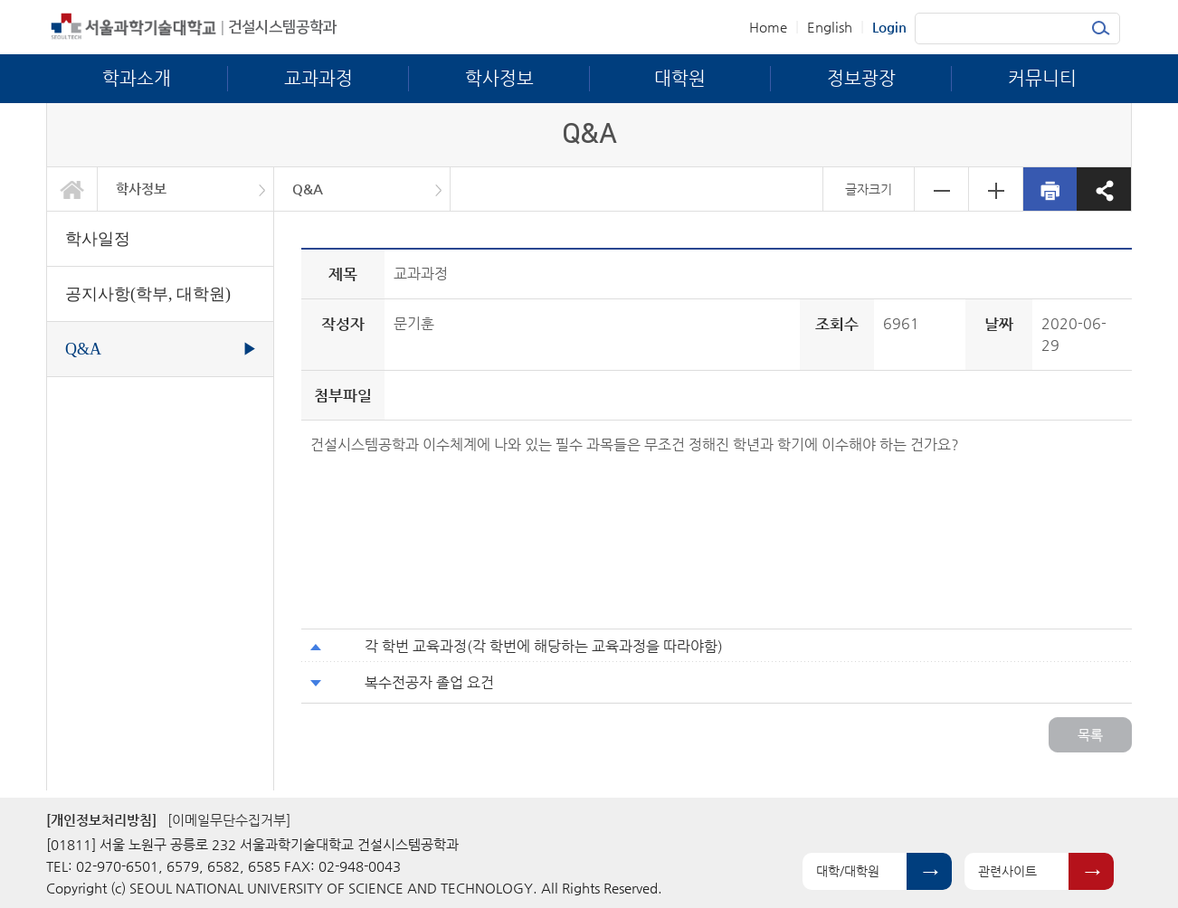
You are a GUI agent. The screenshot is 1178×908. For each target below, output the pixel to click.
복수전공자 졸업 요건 (429, 682)
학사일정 (97, 239)
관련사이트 (1007, 871)
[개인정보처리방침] (101, 820)
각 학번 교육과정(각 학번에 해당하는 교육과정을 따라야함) (544, 646)
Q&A (307, 188)
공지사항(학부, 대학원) (148, 294)
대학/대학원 (847, 871)
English (829, 26)
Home (768, 26)
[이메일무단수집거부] (228, 820)
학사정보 (141, 188)
